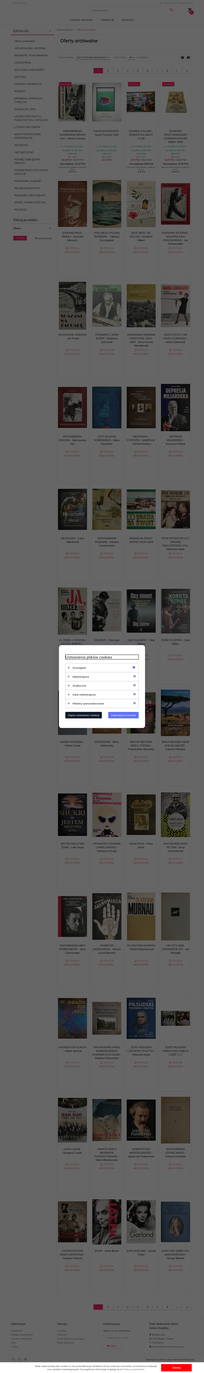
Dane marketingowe (84, 694)
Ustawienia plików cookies (88, 657)
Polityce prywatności (133, 1369)
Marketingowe (81, 676)
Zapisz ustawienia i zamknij (83, 715)
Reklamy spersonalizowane (88, 703)
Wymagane (79, 667)
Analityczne (79, 685)
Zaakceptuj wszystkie (123, 715)
